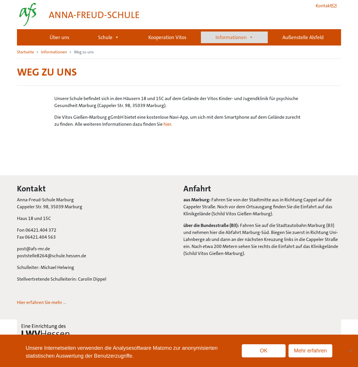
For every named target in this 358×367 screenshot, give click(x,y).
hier (167, 124)
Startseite (27, 37)
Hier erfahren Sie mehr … (41, 302)
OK (263, 351)
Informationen (234, 37)
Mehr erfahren (310, 351)
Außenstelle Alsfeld (303, 37)
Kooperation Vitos (167, 37)
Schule (108, 37)
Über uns (59, 37)
